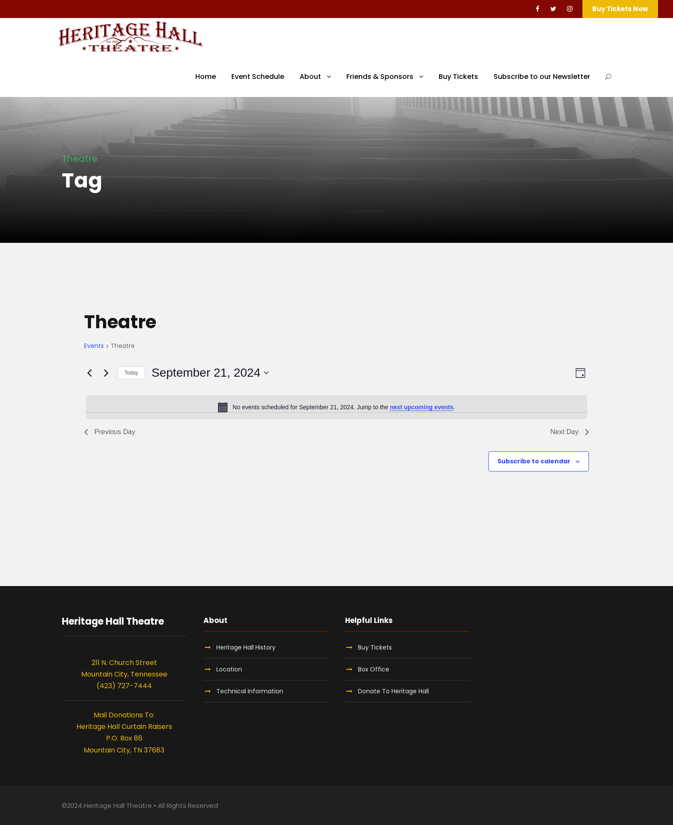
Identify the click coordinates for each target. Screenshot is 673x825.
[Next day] (106, 373)
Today (131, 373)
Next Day (569, 431)
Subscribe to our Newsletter (542, 77)
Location (229, 669)
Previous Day (109, 431)
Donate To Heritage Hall (393, 691)
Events (94, 346)
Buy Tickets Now (620, 8)
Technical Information (249, 691)
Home (205, 77)
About (310, 77)
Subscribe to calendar (533, 461)
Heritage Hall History (246, 647)
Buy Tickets (458, 77)
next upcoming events (421, 407)
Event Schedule (257, 77)
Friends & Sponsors (379, 77)
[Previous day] (89, 373)
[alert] (336, 407)
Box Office (373, 669)
